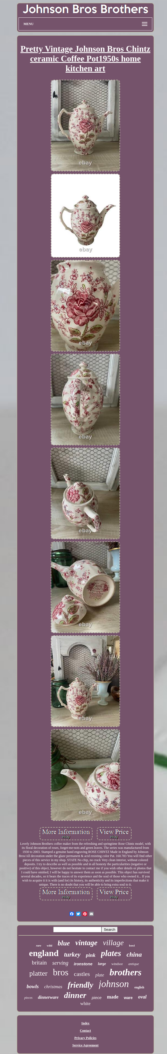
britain (39, 962)
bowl (132, 945)
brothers (125, 972)
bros (60, 972)
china (134, 954)
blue (64, 943)
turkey (72, 954)
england (43, 953)
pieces (28, 998)
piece (97, 997)
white (85, 1003)
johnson (114, 984)
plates (111, 953)
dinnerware (48, 997)
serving (60, 963)
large (102, 964)
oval (142, 997)
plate (99, 975)
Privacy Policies (85, 1038)
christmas (53, 986)
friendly (80, 985)
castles (82, 973)
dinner (75, 995)
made (112, 997)
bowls (33, 986)
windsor (117, 964)
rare (38, 945)
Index (85, 1023)
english (139, 987)
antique (133, 964)
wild (49, 945)
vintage (86, 943)
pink (91, 955)
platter (38, 973)
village (113, 942)
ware (128, 998)
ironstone (83, 963)
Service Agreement (85, 1045)
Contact (85, 1031)
